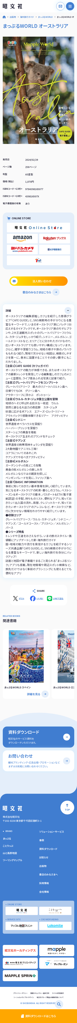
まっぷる (7, 838)
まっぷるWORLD (45, 16)
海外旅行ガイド (27, 16)
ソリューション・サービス (51, 831)
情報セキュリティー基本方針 (39, 993)
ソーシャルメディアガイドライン (24, 997)
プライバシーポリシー (20, 993)
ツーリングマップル (12, 860)
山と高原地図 (10, 853)
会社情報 (44, 891)
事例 (41, 840)
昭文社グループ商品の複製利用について (50, 997)
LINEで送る (58, 598)
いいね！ (39, 598)
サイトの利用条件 (58, 993)
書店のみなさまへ (48, 874)
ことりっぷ (8, 845)
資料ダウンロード (48, 849)
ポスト (21, 598)
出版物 (13, 16)
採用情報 (44, 883)
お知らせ (43, 857)
